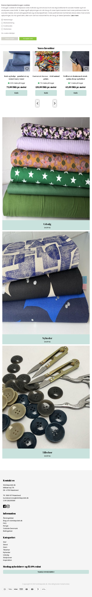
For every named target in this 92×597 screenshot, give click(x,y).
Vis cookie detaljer (8, 33)
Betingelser (8, 531)
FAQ (4, 523)
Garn (5, 547)
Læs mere (74, 15)
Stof (4, 542)
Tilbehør (6, 550)
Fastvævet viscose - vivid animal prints (46, 77)
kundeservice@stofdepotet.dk (16, 498)
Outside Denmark (10, 528)
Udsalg (6, 555)
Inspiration (7, 560)
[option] (16, 74)
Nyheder (6, 552)
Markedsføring (9, 23)
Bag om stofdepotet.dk (12, 520)
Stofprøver (7, 557)
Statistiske (7, 29)
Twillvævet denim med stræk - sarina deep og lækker (75, 77)
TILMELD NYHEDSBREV (46, 572)
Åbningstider (8, 518)
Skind (5, 544)
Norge (5, 526)
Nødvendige (8, 20)
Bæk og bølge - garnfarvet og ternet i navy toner (16, 77)
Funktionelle (8, 26)
